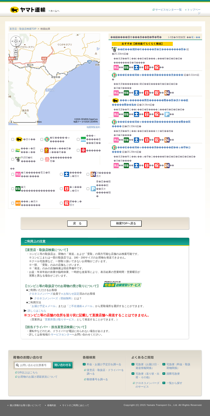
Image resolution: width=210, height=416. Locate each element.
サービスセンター (61, 334)
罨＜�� (195, 37)
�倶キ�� (29, 139)
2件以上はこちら (28, 372)
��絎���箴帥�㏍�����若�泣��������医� (156, 46)
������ (93, 150)
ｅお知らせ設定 (70, 293)
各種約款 (51, 405)
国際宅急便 (173, 373)
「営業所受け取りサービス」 (59, 319)
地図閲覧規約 (93, 127)
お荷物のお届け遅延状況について (38, 376)
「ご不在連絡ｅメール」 (80, 306)
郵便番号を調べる (97, 379)
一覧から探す (174, 383)
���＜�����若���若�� (93, 139)
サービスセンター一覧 (168, 9)
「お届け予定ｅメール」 (43, 306)
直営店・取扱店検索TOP (23, 28)
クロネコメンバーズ (41, 293)
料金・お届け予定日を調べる (104, 364)
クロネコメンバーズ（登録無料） (54, 298)
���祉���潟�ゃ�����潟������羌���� (148, 74)
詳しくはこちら (37, 310)
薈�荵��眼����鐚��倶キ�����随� (103, 189)
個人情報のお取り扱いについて (25, 405)
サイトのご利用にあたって (75, 405)
